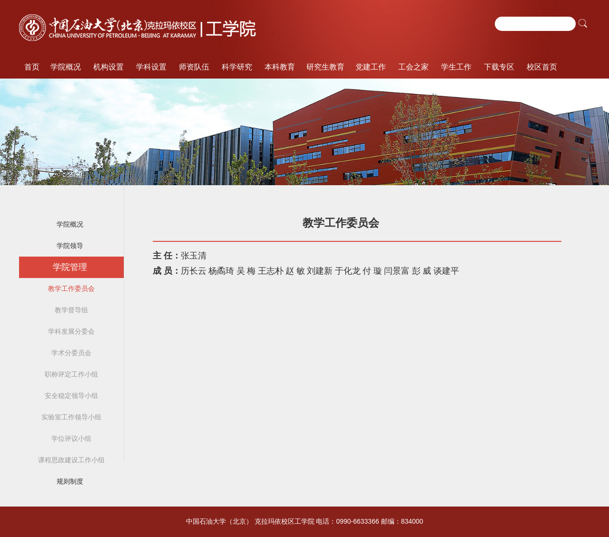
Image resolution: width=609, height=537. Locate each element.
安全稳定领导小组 (71, 395)
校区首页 (542, 67)
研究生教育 (325, 67)
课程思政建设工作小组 (71, 460)
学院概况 (65, 67)
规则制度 (70, 481)
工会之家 (413, 67)
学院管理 (70, 267)
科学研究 (237, 67)
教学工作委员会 (71, 288)
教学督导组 (71, 310)
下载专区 (499, 67)
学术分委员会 (71, 353)
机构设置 (108, 67)
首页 (31, 67)
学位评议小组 (71, 438)
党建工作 (370, 67)
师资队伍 (194, 67)
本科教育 (280, 67)
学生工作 (456, 67)
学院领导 (70, 245)
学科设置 (151, 67)
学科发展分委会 (71, 331)
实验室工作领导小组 (71, 417)
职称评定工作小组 (71, 374)
